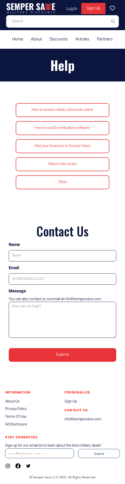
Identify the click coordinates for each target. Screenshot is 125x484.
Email (14, 268)
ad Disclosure (16, 424)
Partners (105, 39)
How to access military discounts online (62, 110)
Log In (71, 9)
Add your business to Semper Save (62, 146)
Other (62, 182)
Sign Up (93, 8)
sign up (71, 401)
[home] (31, 8)
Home (17, 39)
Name (14, 245)
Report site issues (63, 164)
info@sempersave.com (83, 419)
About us (12, 401)
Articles (82, 39)
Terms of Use (15, 417)
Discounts (59, 39)
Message (17, 291)
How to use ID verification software (62, 128)
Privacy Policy (16, 409)
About (36, 39)
